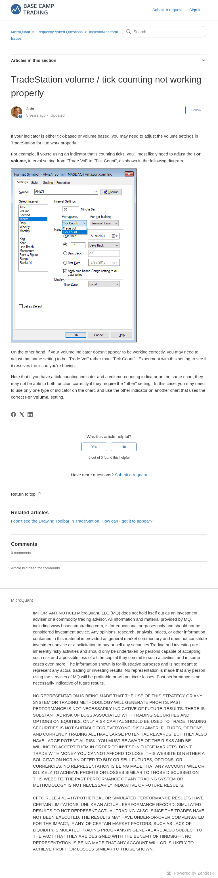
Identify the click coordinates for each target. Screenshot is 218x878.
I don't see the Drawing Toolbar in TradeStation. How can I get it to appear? (81, 521)
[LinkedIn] (30, 414)
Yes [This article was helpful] (94, 447)
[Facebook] (13, 414)
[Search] (164, 31)
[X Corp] (21, 414)
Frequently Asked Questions (59, 32)
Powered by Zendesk (194, 873)
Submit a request (167, 10)
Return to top (26, 493)
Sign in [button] (195, 10)
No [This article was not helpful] (123, 447)
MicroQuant (20, 32)
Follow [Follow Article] (196, 110)
